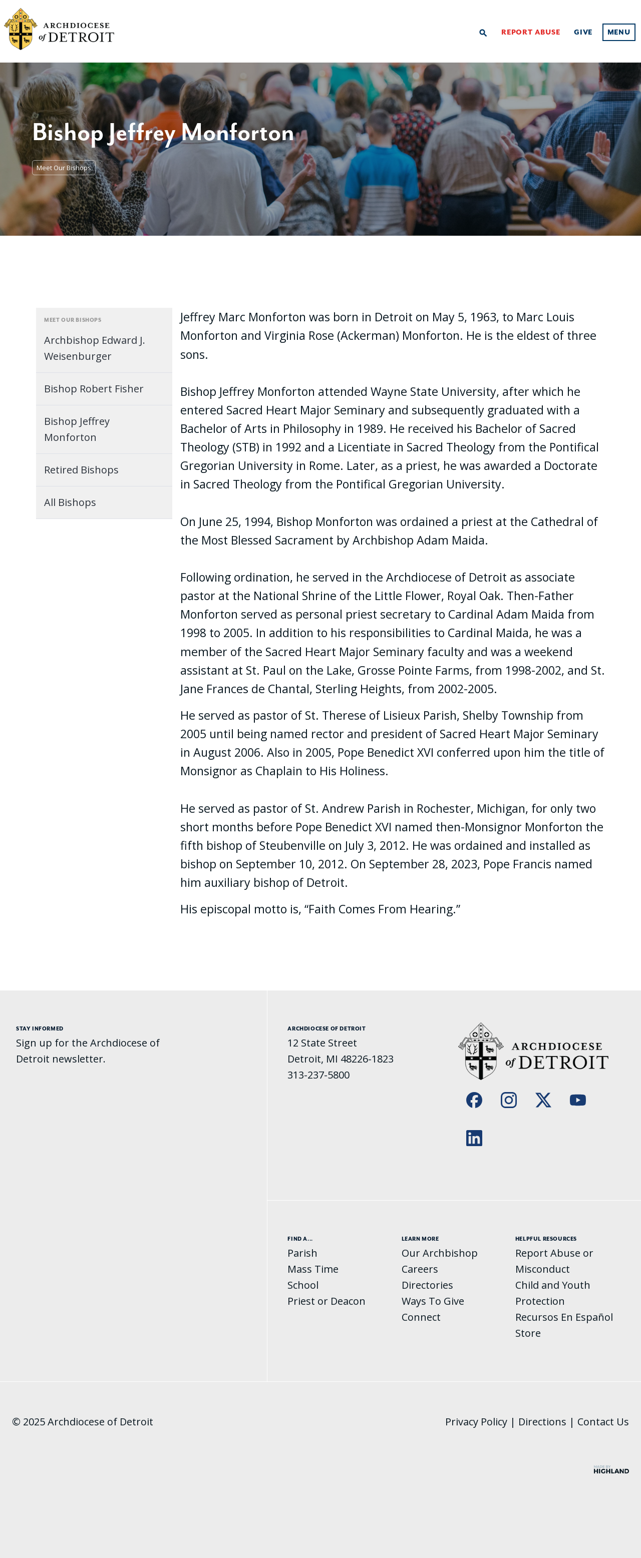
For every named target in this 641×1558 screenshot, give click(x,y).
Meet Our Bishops (64, 167)
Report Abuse (530, 32)
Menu (618, 32)
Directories (427, 1285)
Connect (421, 1317)
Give (583, 32)
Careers (420, 1269)
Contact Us (603, 1421)
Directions (542, 1421)
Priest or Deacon (326, 1301)
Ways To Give (433, 1301)
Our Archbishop (440, 1253)
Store (528, 1333)
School (302, 1285)
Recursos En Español (564, 1317)
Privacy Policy (476, 1421)
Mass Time (313, 1269)
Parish (302, 1253)
